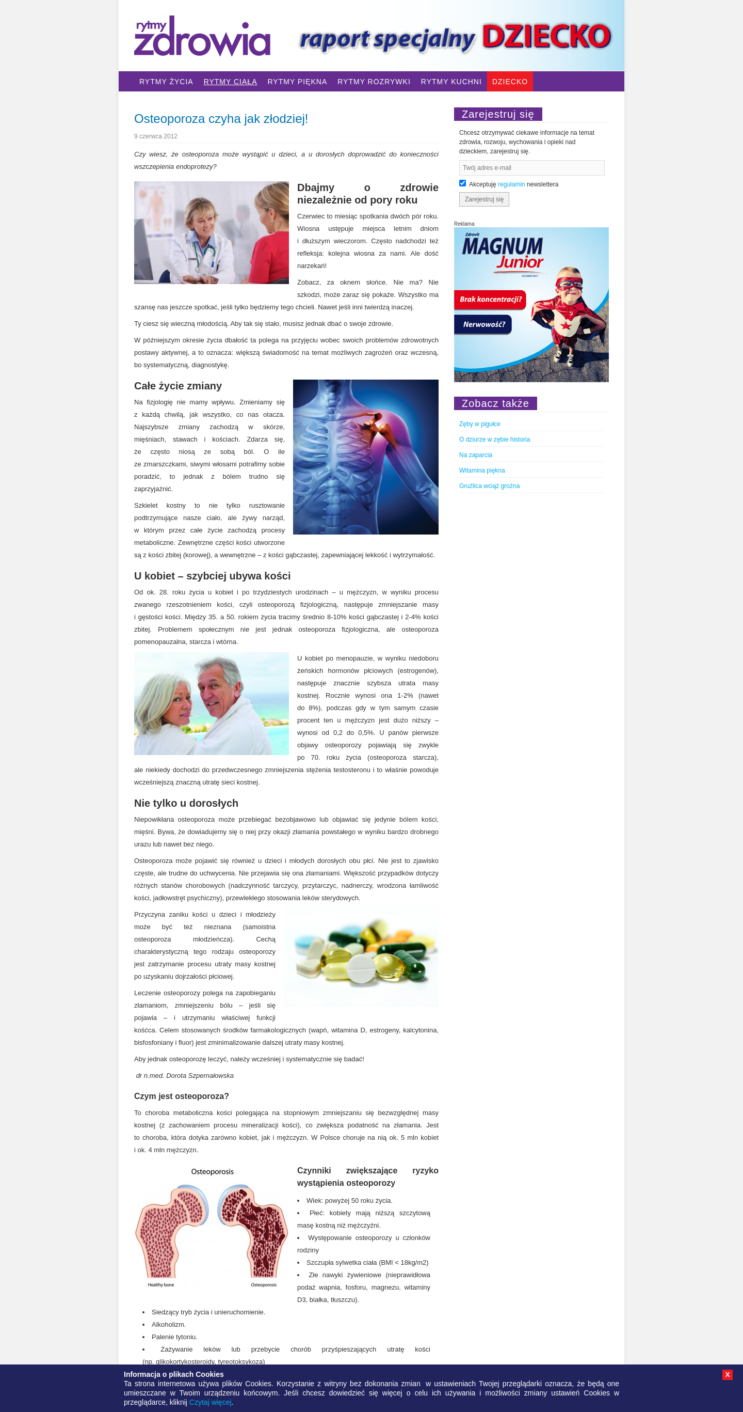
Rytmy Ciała (230, 81)
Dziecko (510, 81)
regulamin (511, 184)
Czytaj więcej (210, 1402)
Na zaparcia (475, 455)
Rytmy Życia (166, 81)
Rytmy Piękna (297, 81)
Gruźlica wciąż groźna (489, 486)
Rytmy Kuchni (451, 81)
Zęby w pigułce (479, 424)
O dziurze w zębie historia (494, 439)
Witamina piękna (482, 470)
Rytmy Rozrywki (374, 81)
